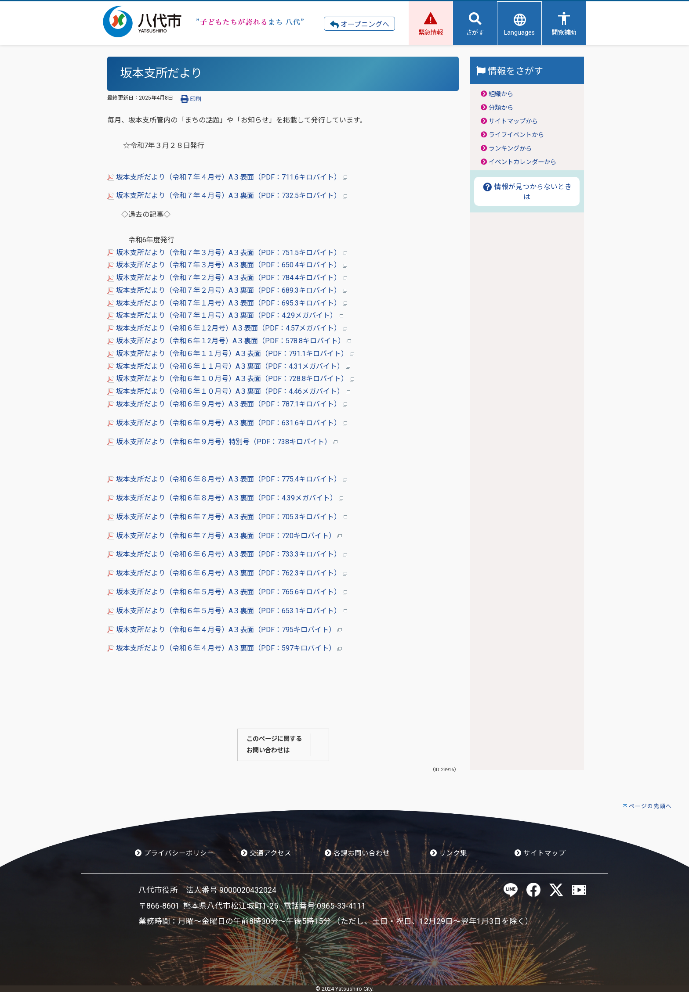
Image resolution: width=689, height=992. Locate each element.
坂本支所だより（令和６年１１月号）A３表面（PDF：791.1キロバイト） (230, 353)
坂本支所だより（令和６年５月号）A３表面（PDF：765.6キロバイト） (227, 592)
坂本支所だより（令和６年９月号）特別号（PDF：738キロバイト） (222, 442)
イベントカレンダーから (522, 162)
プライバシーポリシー (174, 853)
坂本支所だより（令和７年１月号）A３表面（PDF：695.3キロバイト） (227, 303)
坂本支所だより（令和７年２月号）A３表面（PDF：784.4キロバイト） (227, 277)
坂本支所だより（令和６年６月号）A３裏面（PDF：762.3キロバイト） (227, 573)
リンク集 (448, 853)
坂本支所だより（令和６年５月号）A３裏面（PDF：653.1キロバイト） (227, 611)
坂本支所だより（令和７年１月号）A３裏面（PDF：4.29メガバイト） (225, 315)
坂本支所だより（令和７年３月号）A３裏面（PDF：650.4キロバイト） (227, 265)
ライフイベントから (516, 135)
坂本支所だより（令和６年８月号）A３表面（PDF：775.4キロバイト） (227, 479)
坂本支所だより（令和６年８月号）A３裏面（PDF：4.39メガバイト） (225, 498)
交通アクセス (266, 853)
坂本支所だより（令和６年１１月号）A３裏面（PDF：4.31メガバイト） (228, 366)
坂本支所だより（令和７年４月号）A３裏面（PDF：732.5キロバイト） (227, 195)
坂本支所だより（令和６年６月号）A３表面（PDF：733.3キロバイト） (227, 554)
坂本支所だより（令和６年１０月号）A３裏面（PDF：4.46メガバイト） (228, 391)
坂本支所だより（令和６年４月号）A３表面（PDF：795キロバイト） (224, 629)
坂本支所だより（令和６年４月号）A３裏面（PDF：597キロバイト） (224, 648)
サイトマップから (513, 121)
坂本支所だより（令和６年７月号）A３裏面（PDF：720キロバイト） (224, 536)
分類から (501, 107)
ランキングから (510, 148)
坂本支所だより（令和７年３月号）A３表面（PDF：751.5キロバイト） (227, 252)
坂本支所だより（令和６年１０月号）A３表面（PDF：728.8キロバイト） (230, 378)
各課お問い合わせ (357, 853)
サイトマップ (540, 853)
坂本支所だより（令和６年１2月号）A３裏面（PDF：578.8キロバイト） (229, 341)
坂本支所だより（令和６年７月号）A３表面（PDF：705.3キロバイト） (227, 517)
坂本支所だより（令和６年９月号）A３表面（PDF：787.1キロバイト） (227, 404)
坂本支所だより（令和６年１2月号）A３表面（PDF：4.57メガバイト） (227, 328)
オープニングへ (359, 24)
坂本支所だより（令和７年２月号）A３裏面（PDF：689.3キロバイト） (227, 290)
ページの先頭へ (650, 806)
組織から (501, 94)
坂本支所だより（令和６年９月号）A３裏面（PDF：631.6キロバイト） (227, 423)
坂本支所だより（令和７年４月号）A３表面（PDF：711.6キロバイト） (227, 177)
